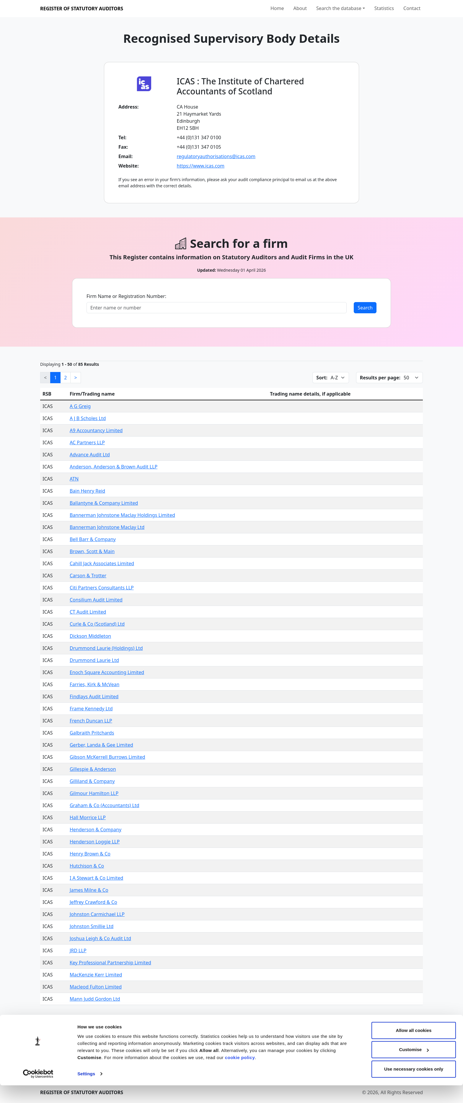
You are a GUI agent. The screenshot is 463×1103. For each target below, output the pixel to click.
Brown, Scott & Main (92, 551)
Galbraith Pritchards (92, 733)
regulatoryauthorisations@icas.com (216, 156)
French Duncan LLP (91, 720)
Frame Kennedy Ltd (91, 708)
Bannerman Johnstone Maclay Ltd (107, 527)
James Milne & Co (89, 890)
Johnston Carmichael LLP (97, 914)
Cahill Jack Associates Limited (102, 563)
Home (277, 8)
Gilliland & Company (92, 781)
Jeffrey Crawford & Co (93, 902)
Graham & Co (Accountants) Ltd (104, 805)
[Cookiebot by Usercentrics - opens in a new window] (38, 1091)
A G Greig (80, 406)
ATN (74, 479)
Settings (86, 1091)
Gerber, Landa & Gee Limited (101, 745)
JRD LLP (78, 950)
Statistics (384, 8)
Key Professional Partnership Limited (110, 962)
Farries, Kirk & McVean (94, 684)
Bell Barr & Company (93, 539)
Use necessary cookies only (413, 1086)
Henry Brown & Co (90, 853)
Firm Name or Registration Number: (126, 296)
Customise (414, 1067)
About (300, 8)
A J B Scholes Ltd (88, 418)
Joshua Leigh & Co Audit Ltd (100, 938)
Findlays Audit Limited (94, 696)
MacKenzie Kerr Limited (96, 974)
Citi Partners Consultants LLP (102, 587)
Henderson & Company (95, 829)
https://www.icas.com (201, 166)
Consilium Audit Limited (96, 599)
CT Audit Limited (88, 612)
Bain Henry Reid (87, 491)
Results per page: (380, 377)
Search (365, 307)
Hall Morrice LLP (88, 817)
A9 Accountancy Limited (96, 430)
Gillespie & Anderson (93, 769)
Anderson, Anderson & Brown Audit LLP (113, 466)
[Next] (75, 377)
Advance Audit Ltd (90, 454)
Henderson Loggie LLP (95, 841)
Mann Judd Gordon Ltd (95, 999)
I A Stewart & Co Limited (96, 878)
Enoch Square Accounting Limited (107, 672)
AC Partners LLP (87, 442)
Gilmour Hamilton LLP (94, 793)
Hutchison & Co (87, 866)
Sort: (321, 377)
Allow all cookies (414, 1047)
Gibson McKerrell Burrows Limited (107, 757)
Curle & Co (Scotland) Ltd (97, 624)
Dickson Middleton (90, 636)
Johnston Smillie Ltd (91, 926)
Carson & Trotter (88, 575)
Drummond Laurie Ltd (94, 660)
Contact (411, 8)
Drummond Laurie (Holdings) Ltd (106, 648)
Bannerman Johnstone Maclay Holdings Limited (122, 515)
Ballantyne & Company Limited (104, 503)
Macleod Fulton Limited (96, 987)
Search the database (338, 8)
